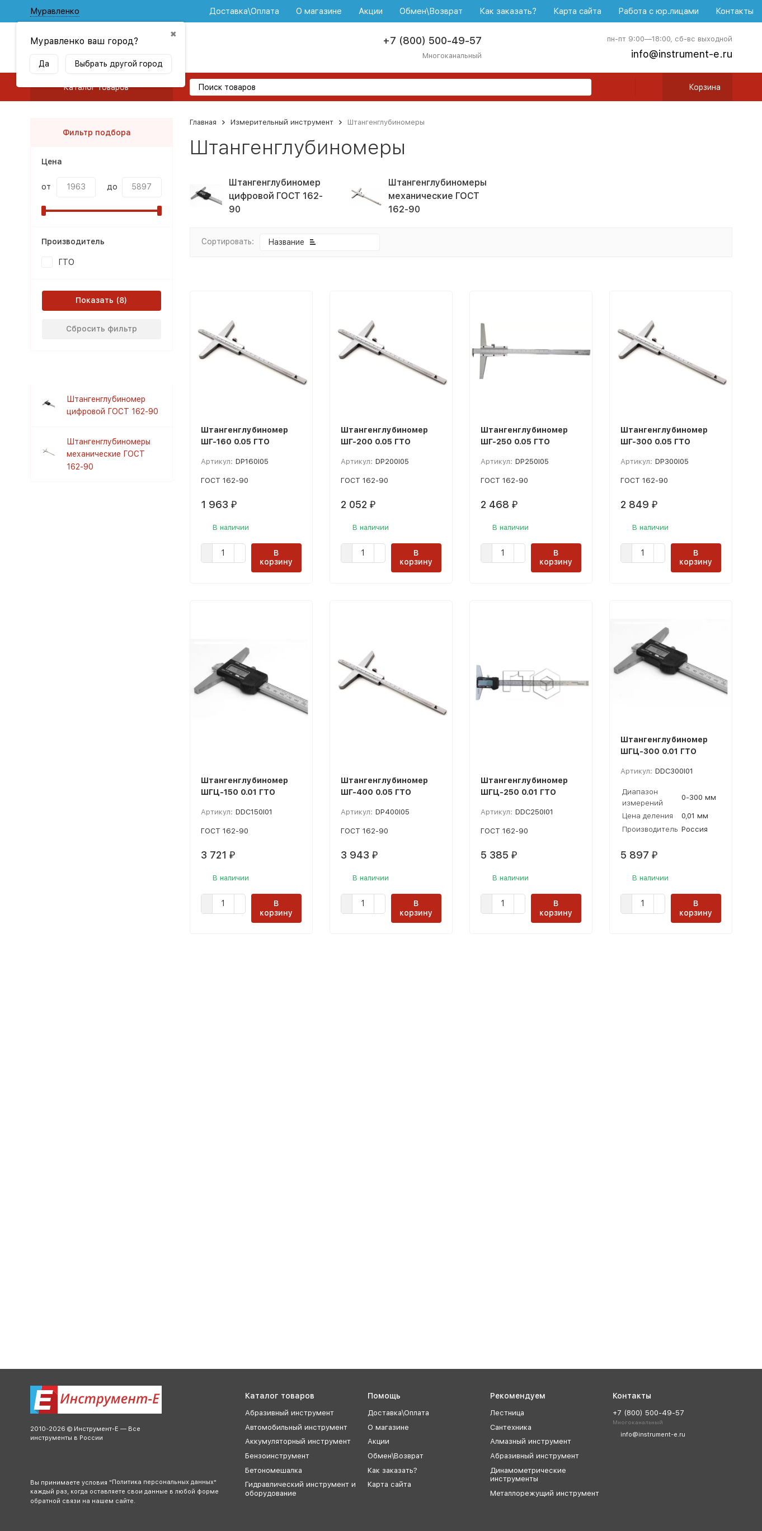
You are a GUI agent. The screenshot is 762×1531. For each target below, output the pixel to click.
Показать (95, 300)
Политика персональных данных (163, 1482)
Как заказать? (508, 11)
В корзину (276, 557)
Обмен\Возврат (431, 11)
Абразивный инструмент (289, 1413)
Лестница (507, 1413)
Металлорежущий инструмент (544, 1493)
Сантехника (510, 1427)
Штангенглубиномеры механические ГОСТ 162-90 (108, 454)
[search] (578, 88)
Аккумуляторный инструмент (298, 1441)
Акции (371, 11)
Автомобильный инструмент (296, 1427)
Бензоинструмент (277, 1456)
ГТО (66, 262)
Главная (203, 122)
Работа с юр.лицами (658, 11)
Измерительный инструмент (282, 122)
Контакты (735, 11)
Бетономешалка (273, 1470)
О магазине (319, 11)
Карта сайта (577, 11)
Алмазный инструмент (530, 1441)
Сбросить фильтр (101, 328)
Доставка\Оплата (244, 11)
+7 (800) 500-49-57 (432, 40)
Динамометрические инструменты (528, 1474)
